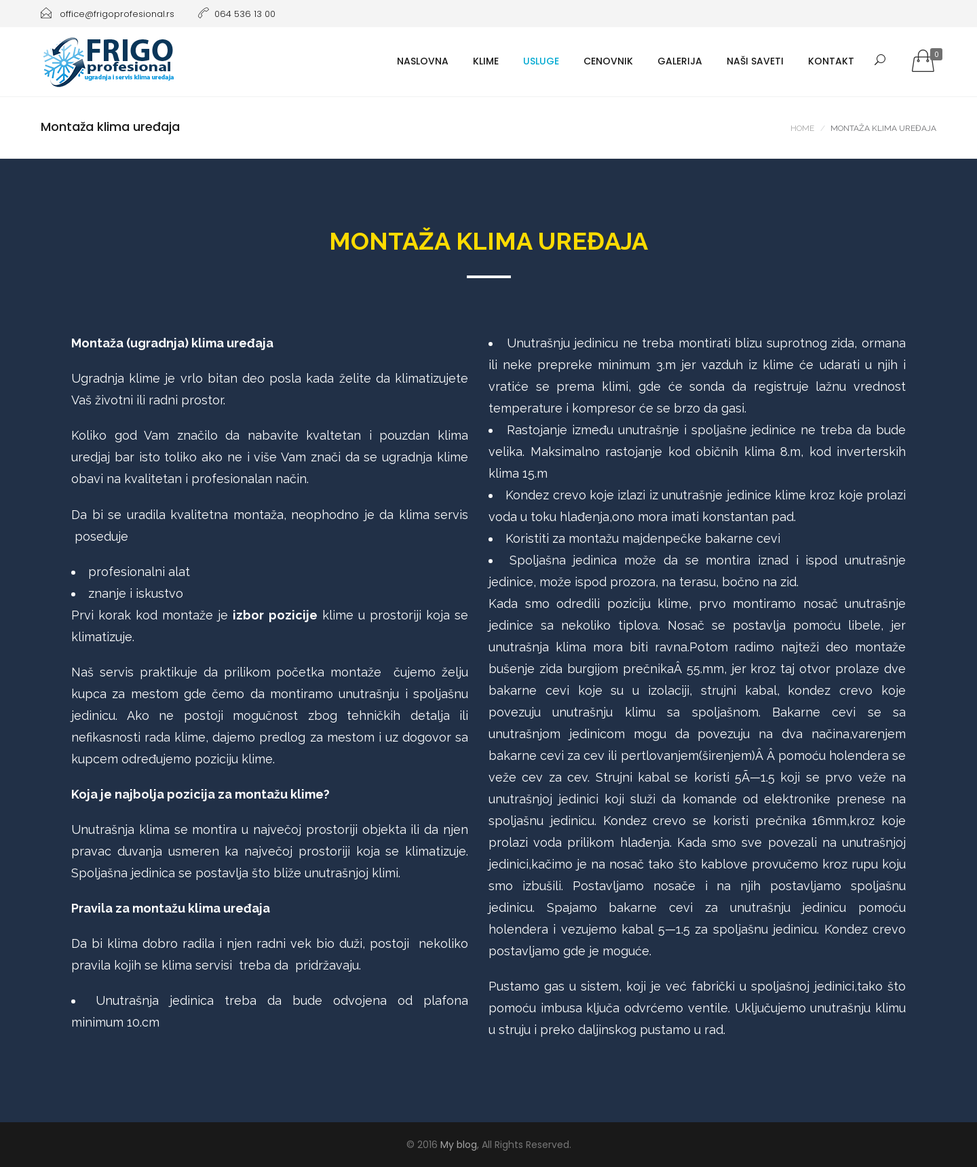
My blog (458, 1144)
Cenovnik (608, 61)
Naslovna (422, 61)
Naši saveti (755, 61)
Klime (486, 61)
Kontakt (831, 61)
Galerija (679, 61)
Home (802, 128)
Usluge (541, 61)
